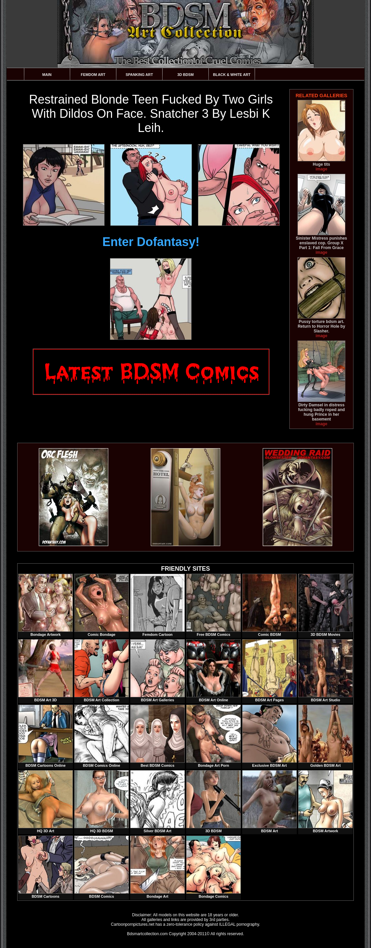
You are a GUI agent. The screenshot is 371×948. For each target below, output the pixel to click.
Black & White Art (231, 75)
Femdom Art (93, 75)
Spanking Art (139, 75)
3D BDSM (185, 75)
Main (47, 75)
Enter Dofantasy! (150, 242)
